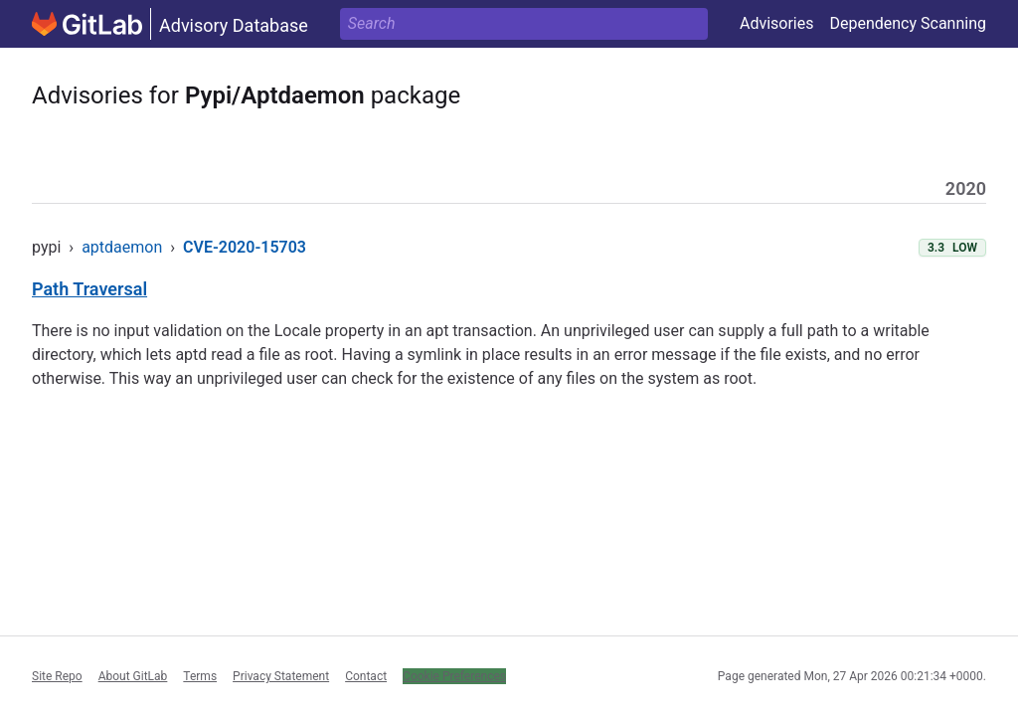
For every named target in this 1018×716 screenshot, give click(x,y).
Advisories (777, 23)
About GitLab (133, 676)
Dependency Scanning (907, 23)
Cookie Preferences (454, 676)
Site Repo (57, 676)
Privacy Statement (281, 676)
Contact (366, 676)
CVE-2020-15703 (244, 247)
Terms (200, 676)
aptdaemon (122, 247)
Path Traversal (89, 288)
